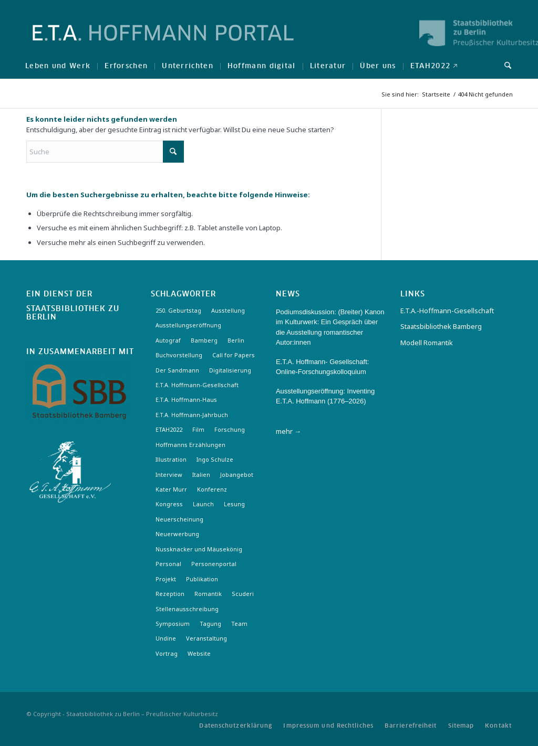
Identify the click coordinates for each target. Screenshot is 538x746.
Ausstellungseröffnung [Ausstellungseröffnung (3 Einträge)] (188, 325)
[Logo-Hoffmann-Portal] (163, 42)
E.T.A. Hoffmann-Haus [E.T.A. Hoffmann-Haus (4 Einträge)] (186, 399)
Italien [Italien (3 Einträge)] (201, 474)
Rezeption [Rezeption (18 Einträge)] (170, 594)
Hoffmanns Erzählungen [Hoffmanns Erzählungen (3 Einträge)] (190, 445)
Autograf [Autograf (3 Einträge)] (168, 340)
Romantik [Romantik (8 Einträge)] (208, 594)
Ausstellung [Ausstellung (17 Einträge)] (228, 310)
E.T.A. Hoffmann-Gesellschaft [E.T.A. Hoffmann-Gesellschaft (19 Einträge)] (197, 385)
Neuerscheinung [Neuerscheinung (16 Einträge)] (179, 519)
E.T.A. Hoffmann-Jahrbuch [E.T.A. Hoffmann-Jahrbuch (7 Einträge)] (192, 415)
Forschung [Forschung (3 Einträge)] (229, 429)
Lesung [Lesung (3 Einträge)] (234, 504)
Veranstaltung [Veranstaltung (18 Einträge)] (206, 638)
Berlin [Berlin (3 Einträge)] (235, 340)
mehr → (288, 431)
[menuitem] (57, 65)
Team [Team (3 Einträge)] (239, 623)
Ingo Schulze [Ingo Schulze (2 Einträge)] (214, 459)
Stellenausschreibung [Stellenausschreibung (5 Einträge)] (187, 609)
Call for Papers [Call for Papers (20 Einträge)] (233, 355)
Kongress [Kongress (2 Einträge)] (169, 504)
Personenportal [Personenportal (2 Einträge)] (213, 564)
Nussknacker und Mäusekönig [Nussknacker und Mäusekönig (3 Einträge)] (199, 549)
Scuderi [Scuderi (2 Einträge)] (243, 594)
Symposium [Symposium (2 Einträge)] (173, 623)
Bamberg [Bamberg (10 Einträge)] (204, 340)
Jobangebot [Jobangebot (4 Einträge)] (236, 474)
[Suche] (504, 65)
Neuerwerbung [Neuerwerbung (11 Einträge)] (177, 534)
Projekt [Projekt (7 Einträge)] (166, 579)
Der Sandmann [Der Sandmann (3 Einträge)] (177, 370)
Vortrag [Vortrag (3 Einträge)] (167, 653)
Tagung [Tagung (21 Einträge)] (210, 623)
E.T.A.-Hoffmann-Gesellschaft (447, 310)
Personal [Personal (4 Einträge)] (168, 564)
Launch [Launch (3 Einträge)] (203, 504)
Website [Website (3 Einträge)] (199, 653)
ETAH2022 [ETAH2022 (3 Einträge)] (169, 429)
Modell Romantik (426, 342)
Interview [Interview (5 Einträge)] (169, 474)
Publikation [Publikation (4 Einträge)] (202, 579)
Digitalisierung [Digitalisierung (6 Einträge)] (230, 370)
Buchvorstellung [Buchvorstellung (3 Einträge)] (179, 355)
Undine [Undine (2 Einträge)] (166, 638)
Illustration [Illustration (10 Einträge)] (171, 459)
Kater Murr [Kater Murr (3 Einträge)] (171, 489)
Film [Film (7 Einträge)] (198, 429)
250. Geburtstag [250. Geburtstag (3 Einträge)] (178, 310)
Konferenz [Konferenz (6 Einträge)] (212, 489)
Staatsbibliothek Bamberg (441, 326)
